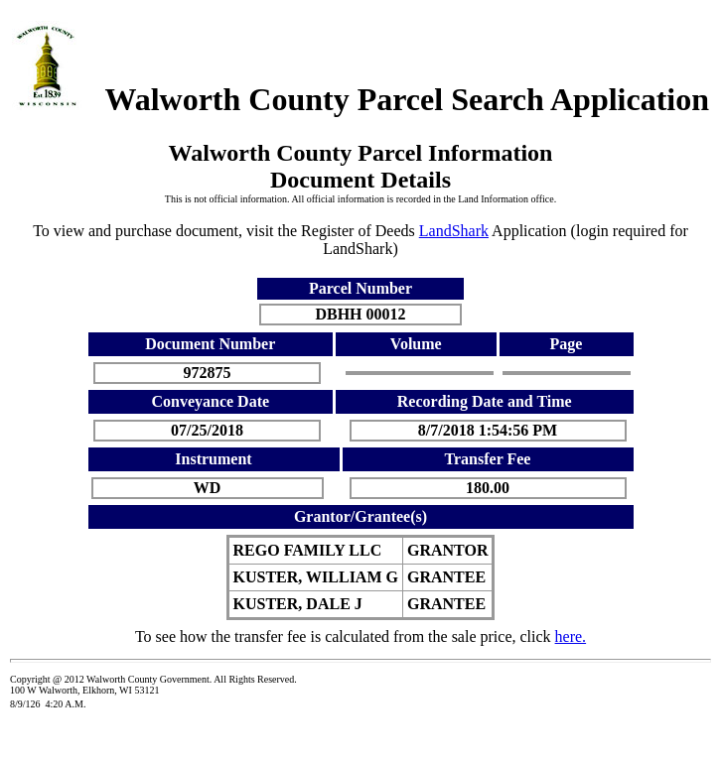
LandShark (454, 230)
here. (571, 636)
